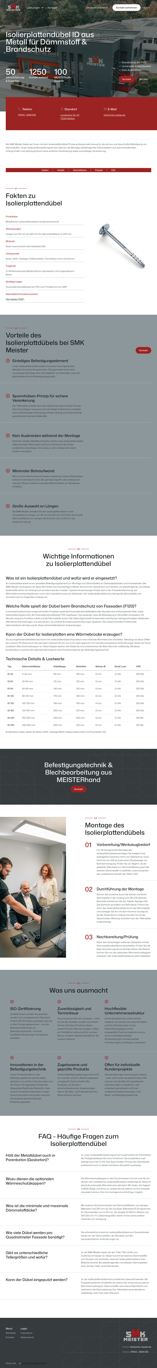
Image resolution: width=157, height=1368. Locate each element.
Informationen (79, 170)
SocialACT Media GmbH (34, 1363)
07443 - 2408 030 (27, 114)
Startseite (11, 1332)
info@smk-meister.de (114, 115)
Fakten (45, 170)
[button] (35, 7)
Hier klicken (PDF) (15, 299)
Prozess (99, 170)
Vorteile (60, 170)
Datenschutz (27, 1337)
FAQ (113, 170)
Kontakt (52, 7)
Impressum (26, 1332)
